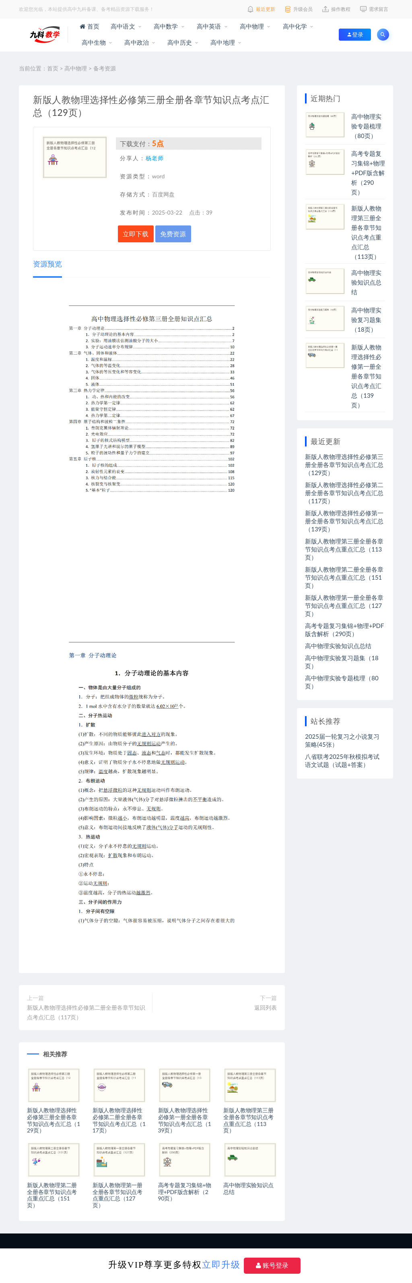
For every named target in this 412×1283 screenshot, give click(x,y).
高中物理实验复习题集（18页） (366, 319)
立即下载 (135, 234)
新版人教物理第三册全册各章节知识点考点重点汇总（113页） (248, 1120)
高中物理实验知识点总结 (248, 1188)
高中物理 (251, 26)
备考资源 (104, 68)
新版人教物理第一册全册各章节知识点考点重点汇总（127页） (117, 1195)
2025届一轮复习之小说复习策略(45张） (342, 740)
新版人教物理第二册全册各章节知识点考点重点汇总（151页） (52, 1195)
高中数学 (165, 26)
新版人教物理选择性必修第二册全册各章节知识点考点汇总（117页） (86, 1012)
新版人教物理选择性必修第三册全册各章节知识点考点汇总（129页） (53, 1120)
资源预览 (47, 263)
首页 (89, 26)
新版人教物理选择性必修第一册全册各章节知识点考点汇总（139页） (184, 1120)
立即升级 (221, 1265)
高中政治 (136, 42)
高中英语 (208, 26)
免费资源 (173, 234)
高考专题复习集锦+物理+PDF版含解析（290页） (184, 1192)
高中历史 (179, 42)
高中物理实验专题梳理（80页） (366, 126)
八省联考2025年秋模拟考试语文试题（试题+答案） (342, 760)
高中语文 (122, 26)
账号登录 (272, 1265)
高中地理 (222, 42)
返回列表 (265, 1007)
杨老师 (155, 158)
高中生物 (93, 42)
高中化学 (294, 26)
